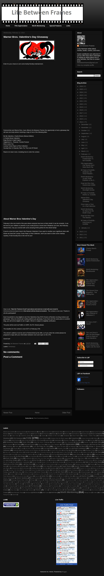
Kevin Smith (10, 458)
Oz (23, 464)
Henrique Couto (90, 450)
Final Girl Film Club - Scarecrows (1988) (88, 184)
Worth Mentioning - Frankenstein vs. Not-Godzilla (87, 158)
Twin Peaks (52, 490)
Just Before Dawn (81, 456)
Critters (95, 438)
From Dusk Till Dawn (59, 446)
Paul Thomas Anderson (49, 464)
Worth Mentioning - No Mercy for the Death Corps (87, 211)
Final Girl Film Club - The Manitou (88, 216)
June (83, 142)
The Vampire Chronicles (60, 488)
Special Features (56, 26)
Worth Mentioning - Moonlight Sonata (87, 189)
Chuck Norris (76, 435)
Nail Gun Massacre (71, 462)
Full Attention (72, 446)
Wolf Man (54, 492)
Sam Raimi (60, 472)
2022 (81, 98)
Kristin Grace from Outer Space (42, 458)
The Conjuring (23, 482)
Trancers (30, 490)
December (85, 124)
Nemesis (80, 462)
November (85, 127)
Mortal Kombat (59, 462)
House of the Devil (64, 452)
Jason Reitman (77, 454)
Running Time (51, 472)
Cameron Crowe (25, 435)
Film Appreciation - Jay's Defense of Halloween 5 (92, 313)
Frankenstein (25, 446)
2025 (81, 89)
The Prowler (64, 486)
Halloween (6, 450)
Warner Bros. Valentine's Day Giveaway (87, 199)
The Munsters (45, 486)
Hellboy (73, 450)
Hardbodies (16, 450)
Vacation (59, 490)
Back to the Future (97, 431)
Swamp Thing (92, 478)
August (83, 136)
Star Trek (62, 476)
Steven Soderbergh (8, 478)
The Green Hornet (97, 482)
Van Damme (68, 490)
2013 (81, 231)
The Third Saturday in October (30, 488)
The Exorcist (62, 482)
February (84, 154)
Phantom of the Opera (81, 464)
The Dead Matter (52, 482)
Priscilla (37, 466)
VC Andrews (79, 490)
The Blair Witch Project (94, 480)
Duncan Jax (87, 442)
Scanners (75, 472)
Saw (69, 472)
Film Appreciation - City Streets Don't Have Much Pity (87, 165)
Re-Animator (25, 468)
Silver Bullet (82, 474)
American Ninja (58, 431)
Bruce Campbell (96, 433)
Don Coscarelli (69, 442)
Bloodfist (60, 433)
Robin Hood (84, 470)
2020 (81, 104)
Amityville (76, 431)
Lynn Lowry (29, 460)
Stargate (77, 476)
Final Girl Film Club (98, 444)
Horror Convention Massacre (44, 452)
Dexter (76, 440)
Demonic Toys (68, 440)
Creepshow (74, 438)
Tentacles (40, 480)
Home (8, 26)
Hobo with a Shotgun (10, 452)
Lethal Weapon (91, 458)
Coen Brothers (43, 438)
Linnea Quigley (12, 460)
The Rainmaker (91, 486)
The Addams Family (81, 480)
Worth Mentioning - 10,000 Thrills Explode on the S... (88, 178)
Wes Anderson (95, 490)
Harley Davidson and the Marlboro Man (31, 450)
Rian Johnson (25, 470)
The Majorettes (11, 486)
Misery (14, 462)
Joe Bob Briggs (20, 456)
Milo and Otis (6, 462)
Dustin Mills (97, 442)
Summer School (55, 478)
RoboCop (92, 470)
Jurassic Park (71, 456)
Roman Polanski (41, 472)
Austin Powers (85, 431)
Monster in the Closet (46, 462)
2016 (81, 116)
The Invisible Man (56, 484)
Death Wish (49, 440)
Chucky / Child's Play (89, 435)
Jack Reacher (46, 454)
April (83, 148)
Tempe (33, 480)
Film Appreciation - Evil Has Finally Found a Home (92, 303)
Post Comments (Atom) (41, 418)
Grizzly (70, 448)
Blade (53, 433)
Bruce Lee (6, 435)
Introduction (6, 454)
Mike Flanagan (98, 460)
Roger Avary (18, 472)
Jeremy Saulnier (9, 456)
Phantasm (70, 464)
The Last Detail (85, 484)
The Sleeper (6, 488)
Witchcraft (36, 492)
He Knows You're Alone (56, 450)
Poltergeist (23, 466)
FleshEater (9, 446)
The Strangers (15, 488)
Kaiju (89, 456)
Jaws (85, 454)
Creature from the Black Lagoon (59, 438)
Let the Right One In (79, 458)
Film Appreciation (21, 26)
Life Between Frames (86, 46)
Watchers (86, 490)
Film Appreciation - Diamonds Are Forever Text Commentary (92, 282)
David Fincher (15, 440)
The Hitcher (27, 484)
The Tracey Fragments (47, 488)
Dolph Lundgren (56, 442)
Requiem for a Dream (85, 468)
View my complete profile (85, 65)
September (85, 133)
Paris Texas (38, 464)
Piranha (92, 464)
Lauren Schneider (57, 458)
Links (68, 26)
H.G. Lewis (92, 448)
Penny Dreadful (61, 464)
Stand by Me (55, 476)
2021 (81, 101)
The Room (99, 486)
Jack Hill (37, 454)
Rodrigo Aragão (7, 472)
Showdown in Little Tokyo (39, 474)
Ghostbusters (7, 448)
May (82, 145)
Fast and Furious (29, 444)
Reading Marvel (35, 468)
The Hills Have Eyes (9, 484)
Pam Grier (29, 464)
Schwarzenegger (85, 472)
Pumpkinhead (56, 466)
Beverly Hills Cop (26, 433)
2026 (81, 86)
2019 (81, 107)
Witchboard (28, 492)
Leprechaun (67, 458)
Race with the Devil (93, 466)
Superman (73, 478)
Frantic (35, 446)
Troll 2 (45, 490)
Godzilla (51, 448)
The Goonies (88, 482)
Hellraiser (80, 450)
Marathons (54, 460)
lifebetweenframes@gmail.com (13, 311)
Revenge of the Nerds (14, 470)
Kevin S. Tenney (99, 456)
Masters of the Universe (87, 460)
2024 (81, 92)
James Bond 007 (64, 454)
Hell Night (66, 450)
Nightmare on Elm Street (11, 464)
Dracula (78, 442)
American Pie (68, 431)
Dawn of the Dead (26, 440)
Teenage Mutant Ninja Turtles (20, 480)
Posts (81, 362)
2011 (81, 237)
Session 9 (12, 474)
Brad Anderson (75, 433)
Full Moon (82, 446)
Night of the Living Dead (93, 462)
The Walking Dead (74, 488)
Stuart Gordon (35, 478)
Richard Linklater (45, 470)
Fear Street (41, 444)
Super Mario (65, 478)
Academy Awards (21, 431)
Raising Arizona (16, 468)
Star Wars (70, 476)
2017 (81, 113)
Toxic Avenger (22, 490)
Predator (30, 466)
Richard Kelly (34, 470)
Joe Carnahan (32, 456)
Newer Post (7, 413)
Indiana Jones (86, 452)
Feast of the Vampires (53, 444)
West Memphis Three (17, 492)
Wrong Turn (87, 492)
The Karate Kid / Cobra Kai (70, 484)
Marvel (62, 460)
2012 (81, 234)
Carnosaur (36, 435)
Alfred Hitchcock (32, 431)
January (84, 228)
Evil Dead (18, 444)
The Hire (19, 484)
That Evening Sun (69, 480)
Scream (5, 474)
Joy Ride (62, 456)
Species (37, 476)
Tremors (38, 490)
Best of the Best (15, 433)
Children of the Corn (54, 435)
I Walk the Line (77, 452)
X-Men (95, 492)
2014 (81, 122)
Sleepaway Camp (92, 474)
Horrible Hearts (29, 452)
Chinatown (66, 435)
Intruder (13, 454)
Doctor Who (26, 442)
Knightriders (29, 458)
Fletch (17, 446)
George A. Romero (95, 446)
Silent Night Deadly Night (69, 474)
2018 (81, 110)
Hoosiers (20, 452)
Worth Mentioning (38, 26)
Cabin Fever (15, 435)
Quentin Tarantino (80, 466)
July (82, 139)
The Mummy (34, 486)
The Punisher (73, 486)
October (84, 130)
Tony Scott (14, 490)
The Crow (43, 482)
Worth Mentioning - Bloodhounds (92, 270)
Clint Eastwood (18, 438)
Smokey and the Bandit (21, 476)
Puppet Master (66, 466)
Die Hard (92, 440)
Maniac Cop (44, 460)
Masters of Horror (73, 460)
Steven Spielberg (22, 478)
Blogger (64, 572)
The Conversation (34, 482)
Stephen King (85, 476)
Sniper (30, 476)
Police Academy (12, 466)
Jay (91, 454)
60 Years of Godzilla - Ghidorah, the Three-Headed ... (88, 172)
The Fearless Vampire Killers (75, 482)
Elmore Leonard (7, 444)
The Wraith (85, 488)
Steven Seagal (98, 476)
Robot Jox (99, 470)
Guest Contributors (80, 448)
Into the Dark (97, 452)
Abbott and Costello (8, 431)
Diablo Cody (84, 440)
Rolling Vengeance (29, 472)
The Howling (36, 484)
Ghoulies (15, 448)
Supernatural (83, 478)
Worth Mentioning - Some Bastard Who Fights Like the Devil (93, 345)
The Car (15, 482)
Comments (83, 365)
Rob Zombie (61, 470)
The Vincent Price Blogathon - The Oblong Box (92, 292)
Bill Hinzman (45, 433)
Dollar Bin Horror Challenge (42, 442)
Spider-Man (45, 476)
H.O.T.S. (100, 448)
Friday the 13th (44, 446)
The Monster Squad (22, 486)
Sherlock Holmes (27, 474)
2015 (81, 119)
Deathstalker (57, 440)
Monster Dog (35, 462)
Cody (28, 438)
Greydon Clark (62, 448)
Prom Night (46, 466)
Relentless (53, 468)
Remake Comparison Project (67, 468)
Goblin (45, 448)
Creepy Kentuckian (86, 438)
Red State (45, 468)
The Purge (82, 486)
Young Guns (6, 494)
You (101, 492)
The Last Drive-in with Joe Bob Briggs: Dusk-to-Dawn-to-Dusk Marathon (93, 335)
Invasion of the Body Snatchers (25, 454)
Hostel (55, 452)
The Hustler (46, 484)
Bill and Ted (36, 433)
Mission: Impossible (23, 462)
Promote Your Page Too (83, 382)
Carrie (43, 435)
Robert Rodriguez (73, 470)
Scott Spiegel (97, 472)
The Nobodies (55, 486)
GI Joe (21, 448)
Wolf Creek (46, 492)
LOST (22, 460)
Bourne (67, 433)
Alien (40, 431)
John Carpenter (43, 456)
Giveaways (11, 346)
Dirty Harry (100, 440)
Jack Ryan (54, 454)
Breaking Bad (85, 433)
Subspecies (45, 478)
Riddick (54, 470)
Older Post (66, 413)
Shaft (18, 474)
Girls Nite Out (28, 448)
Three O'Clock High (94, 488)
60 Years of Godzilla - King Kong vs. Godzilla (88, 222)
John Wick (55, 456)
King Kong (20, 458)
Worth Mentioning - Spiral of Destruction (93, 260)
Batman (5, 433)
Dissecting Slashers (12, 442)
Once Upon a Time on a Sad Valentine (88, 205)
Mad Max (36, 460)
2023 (81, 95)
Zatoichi (14, 494)
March (83, 151)
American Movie (48, 431)
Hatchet (45, 450)
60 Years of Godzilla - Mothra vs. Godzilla (88, 194)
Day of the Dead (38, 440)
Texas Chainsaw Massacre (53, 480)
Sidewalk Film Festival (54, 474)
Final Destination (84, 444)
